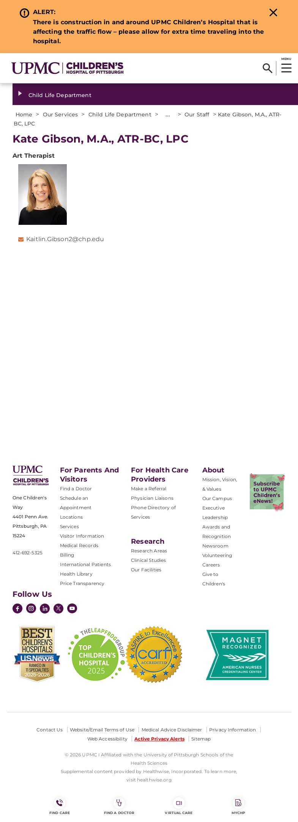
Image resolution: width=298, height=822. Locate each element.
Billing (67, 555)
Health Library (76, 574)
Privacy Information (232, 730)
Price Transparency (82, 583)
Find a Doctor (76, 488)
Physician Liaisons (152, 498)
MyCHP (238, 806)
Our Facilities (146, 570)
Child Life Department (59, 95)
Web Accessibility (107, 739)
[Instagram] (31, 609)
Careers (211, 565)
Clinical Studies (148, 560)
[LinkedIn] (45, 609)
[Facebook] (17, 609)
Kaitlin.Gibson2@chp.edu (65, 239)
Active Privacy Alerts (159, 739)
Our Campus (217, 498)
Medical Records (79, 545)
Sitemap (201, 739)
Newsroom (215, 546)
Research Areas (149, 551)
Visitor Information (82, 536)
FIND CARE (59, 806)
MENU (286, 59)
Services (69, 526)
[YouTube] (72, 609)
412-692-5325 (28, 552)
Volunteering (217, 555)
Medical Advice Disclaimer (172, 730)
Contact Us (49, 730)
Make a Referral (148, 488)
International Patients (85, 564)
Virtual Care (178, 806)
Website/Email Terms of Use (102, 730)
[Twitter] (58, 608)
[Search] (267, 68)
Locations (71, 517)
